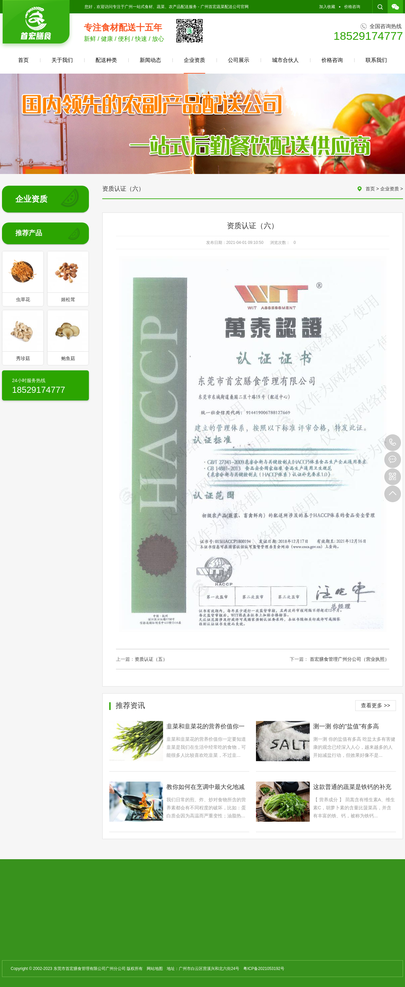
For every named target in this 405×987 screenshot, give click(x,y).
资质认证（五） (151, 659)
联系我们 (376, 60)
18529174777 (392, 442)
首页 (23, 60)
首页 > (373, 188)
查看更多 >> (375, 705)
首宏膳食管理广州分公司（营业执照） (349, 659)
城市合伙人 (285, 60)
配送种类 (106, 60)
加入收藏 (327, 6)
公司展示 (238, 60)
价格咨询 (352, 6)
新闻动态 (150, 60)
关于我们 (62, 60)
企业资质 (194, 65)
